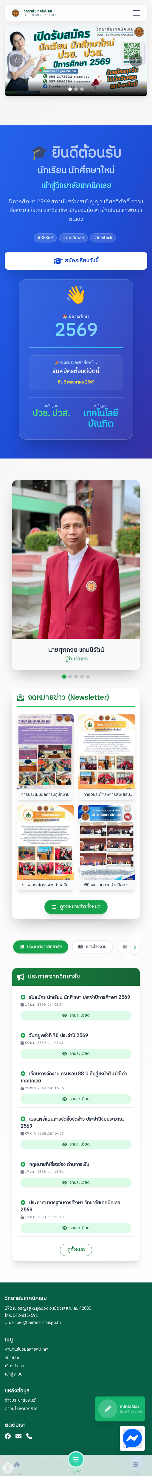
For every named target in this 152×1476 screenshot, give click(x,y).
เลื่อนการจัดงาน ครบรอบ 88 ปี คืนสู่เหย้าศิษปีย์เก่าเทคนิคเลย (74, 1083)
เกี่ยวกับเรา (14, 1365)
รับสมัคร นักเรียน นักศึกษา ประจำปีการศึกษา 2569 (75, 1003)
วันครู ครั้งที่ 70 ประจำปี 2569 (54, 1041)
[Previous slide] (16, 60)
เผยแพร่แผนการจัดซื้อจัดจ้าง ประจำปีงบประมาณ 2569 (72, 1129)
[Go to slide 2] (76, 89)
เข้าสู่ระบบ (13, 1374)
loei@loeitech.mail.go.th (38, 1322)
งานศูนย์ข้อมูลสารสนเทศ (26, 1349)
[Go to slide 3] (82, 89)
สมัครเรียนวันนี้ (76, 260)
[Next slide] (135, 60)
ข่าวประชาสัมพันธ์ (20, 1400)
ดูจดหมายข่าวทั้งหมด (76, 912)
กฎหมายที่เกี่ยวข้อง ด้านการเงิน (55, 1170)
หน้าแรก (12, 1357)
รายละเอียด (76, 1020)
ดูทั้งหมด (76, 1255)
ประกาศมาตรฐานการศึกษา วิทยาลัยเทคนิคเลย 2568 (70, 1212)
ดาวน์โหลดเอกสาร (21, 1408)
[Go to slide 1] (70, 89)
